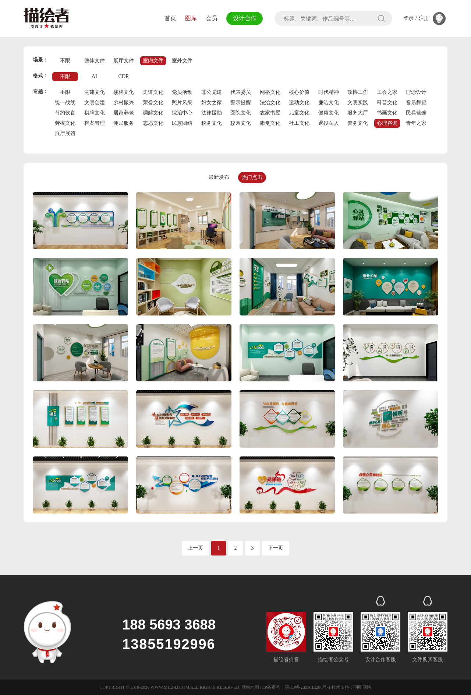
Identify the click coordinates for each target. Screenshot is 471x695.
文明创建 (94, 102)
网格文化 (270, 92)
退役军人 (328, 123)
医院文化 (240, 113)
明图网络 (362, 687)
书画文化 (387, 113)
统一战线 (65, 102)
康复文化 (270, 123)
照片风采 (182, 102)
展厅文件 (123, 60)
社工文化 (299, 123)
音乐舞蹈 (416, 102)
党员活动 (182, 92)
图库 (189, 18)
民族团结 (182, 123)
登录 (408, 18)
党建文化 (94, 92)
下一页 (275, 548)
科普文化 (387, 102)
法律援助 (211, 113)
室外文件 (182, 60)
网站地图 (250, 687)
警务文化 (357, 123)
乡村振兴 (123, 102)
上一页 (195, 548)
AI (94, 76)
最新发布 (219, 177)
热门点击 (252, 177)
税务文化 (211, 123)
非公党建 (211, 92)
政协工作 (357, 92)
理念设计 (416, 92)
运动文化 (299, 102)
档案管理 (94, 123)
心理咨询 (387, 123)
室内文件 (153, 60)
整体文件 (94, 60)
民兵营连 (416, 113)
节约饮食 (65, 113)
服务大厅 (357, 113)
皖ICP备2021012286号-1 (308, 687)
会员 (210, 18)
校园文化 (240, 123)
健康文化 (328, 113)
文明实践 (357, 102)
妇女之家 (211, 102)
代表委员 (240, 92)
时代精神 (328, 92)
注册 (424, 18)
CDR (123, 76)
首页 (168, 18)
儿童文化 (299, 113)
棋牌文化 (94, 113)
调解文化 (153, 113)
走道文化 (153, 92)
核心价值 (299, 92)
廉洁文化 (328, 102)
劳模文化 (65, 123)
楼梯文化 (123, 92)
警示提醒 (240, 102)
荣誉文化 (153, 102)
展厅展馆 (65, 133)
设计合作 (243, 18)
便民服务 (123, 123)
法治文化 (270, 102)
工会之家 (387, 92)
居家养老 (123, 113)
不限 (65, 60)
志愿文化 (153, 123)
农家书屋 (270, 113)
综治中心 (182, 113)
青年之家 (416, 123)
